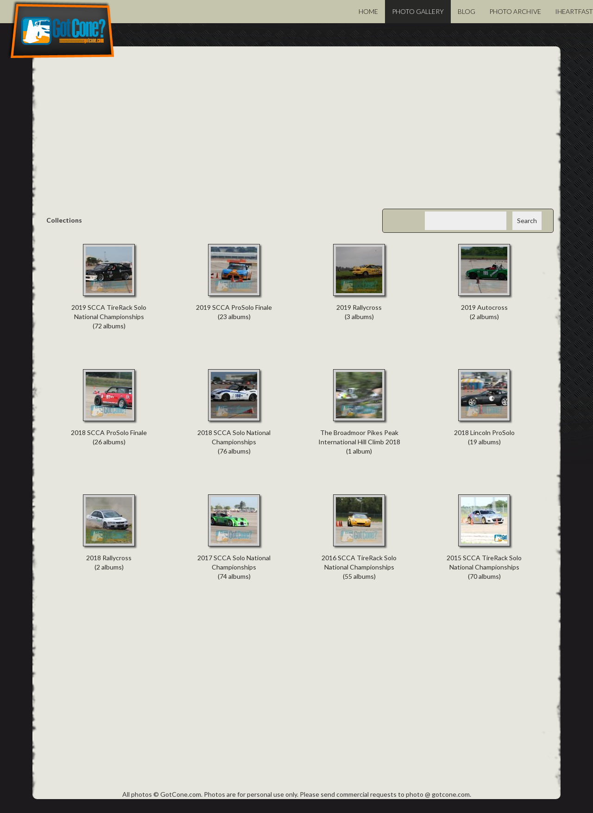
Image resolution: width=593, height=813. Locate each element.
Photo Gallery (418, 11)
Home (368, 11)
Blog (466, 11)
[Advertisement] (296, 134)
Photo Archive (515, 11)
